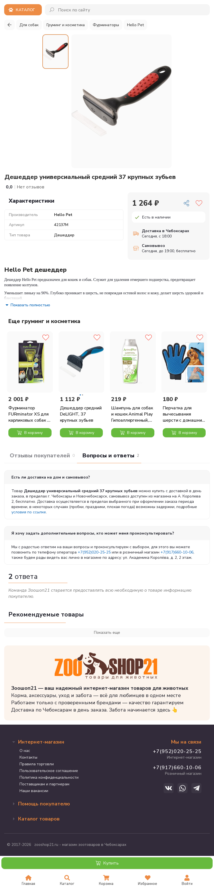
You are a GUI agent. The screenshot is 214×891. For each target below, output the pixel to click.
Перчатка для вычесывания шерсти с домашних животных (184, 414)
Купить (107, 863)
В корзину (30, 432)
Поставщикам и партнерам (44, 784)
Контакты (28, 757)
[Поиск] (52, 9)
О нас (25, 750)
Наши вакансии (34, 790)
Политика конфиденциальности (49, 777)
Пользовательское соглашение (49, 770)
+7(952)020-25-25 (94, 552)
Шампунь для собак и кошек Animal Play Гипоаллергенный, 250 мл (132, 414)
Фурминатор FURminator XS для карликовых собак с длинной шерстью (28, 414)
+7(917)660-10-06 (176, 552)
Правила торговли (37, 764)
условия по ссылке (28, 512)
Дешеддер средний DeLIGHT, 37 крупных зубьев (81, 414)
